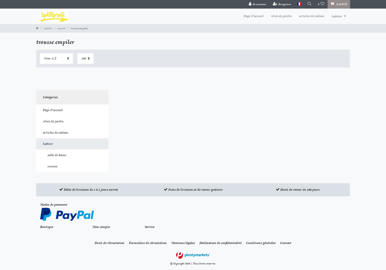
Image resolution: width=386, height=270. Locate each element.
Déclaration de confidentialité (220, 243)
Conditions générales (261, 243)
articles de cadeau (311, 16)
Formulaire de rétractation (148, 243)
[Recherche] (309, 4)
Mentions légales (183, 243)
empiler (61, 28)
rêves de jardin (281, 16)
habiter (337, 16)
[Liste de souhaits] (321, 4)
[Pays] (299, 4)
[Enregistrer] (282, 4)
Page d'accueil (253, 16)
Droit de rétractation (109, 243)
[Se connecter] (257, 4)
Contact (285, 243)
